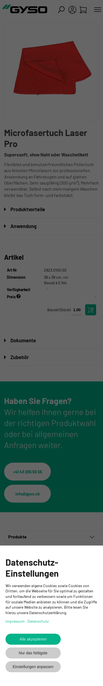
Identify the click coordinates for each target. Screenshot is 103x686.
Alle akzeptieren (33, 639)
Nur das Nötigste (33, 653)
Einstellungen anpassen (33, 667)
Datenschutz (38, 621)
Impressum (15, 621)
